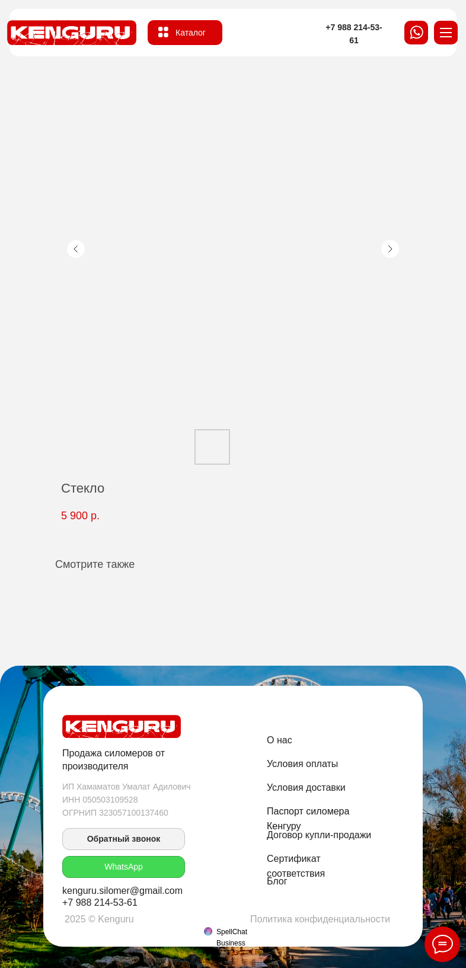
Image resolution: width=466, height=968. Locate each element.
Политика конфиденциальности (320, 919)
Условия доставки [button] (306, 787)
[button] (123, 839)
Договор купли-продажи (319, 835)
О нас (279, 740)
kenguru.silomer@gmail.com (122, 891)
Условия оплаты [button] (302, 764)
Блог (277, 881)
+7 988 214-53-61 (100, 902)
